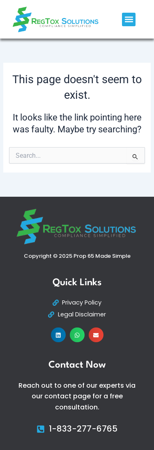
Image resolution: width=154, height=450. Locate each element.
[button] (129, 19)
